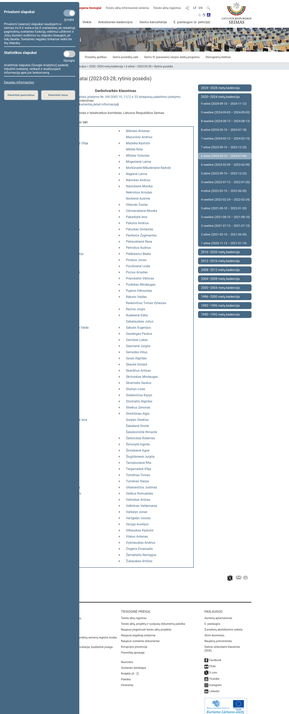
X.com (213, 668)
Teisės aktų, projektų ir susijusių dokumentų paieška (153, 619)
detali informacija (105, 104)
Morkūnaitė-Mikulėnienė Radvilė (148, 168)
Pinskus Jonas (136, 260)
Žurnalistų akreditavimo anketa (223, 625)
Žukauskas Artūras (139, 561)
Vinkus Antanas (137, 536)
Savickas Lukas (136, 340)
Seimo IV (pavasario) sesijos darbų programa (172, 57)
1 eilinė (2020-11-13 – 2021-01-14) (224, 243)
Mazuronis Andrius (139, 137)
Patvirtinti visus (58, 95)
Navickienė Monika (139, 186)
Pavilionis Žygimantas (141, 235)
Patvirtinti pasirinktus (21, 95)
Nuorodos (127, 658)
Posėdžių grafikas (96, 57)
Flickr (212, 662)
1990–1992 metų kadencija (220, 314)
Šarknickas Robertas (140, 438)
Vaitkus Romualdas (139, 493)
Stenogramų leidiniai (218, 57)
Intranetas (127, 681)
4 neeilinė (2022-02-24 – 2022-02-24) (225, 199)
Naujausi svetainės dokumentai (140, 637)
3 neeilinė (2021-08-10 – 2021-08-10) (225, 217)
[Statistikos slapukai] (69, 54)
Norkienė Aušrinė (138, 198)
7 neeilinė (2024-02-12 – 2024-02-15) (225, 138)
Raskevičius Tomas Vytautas (146, 303)
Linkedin (214, 687)
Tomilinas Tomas (138, 475)
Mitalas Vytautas (137, 155)
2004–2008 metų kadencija (220, 279)
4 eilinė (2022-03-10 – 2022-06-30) (224, 191)
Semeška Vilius (136, 352)
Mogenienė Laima (138, 162)
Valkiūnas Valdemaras (141, 506)
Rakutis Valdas (136, 297)
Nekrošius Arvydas (139, 192)
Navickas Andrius (138, 180)
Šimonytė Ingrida (138, 444)
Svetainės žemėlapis (133, 663)
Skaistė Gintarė (136, 364)
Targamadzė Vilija (138, 469)
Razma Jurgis (135, 309)
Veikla (86, 22)
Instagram (215, 681)
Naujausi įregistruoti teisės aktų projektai (146, 625)
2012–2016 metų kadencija (220, 261)
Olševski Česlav (137, 205)
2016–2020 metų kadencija (220, 252)
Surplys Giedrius (137, 420)
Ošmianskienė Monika (141, 211)
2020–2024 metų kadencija (106, 66)
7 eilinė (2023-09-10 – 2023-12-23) (224, 147)
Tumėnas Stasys (137, 481)
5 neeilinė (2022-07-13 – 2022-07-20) (225, 182)
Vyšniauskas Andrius (140, 543)
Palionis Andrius (137, 223)
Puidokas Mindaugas (140, 284)
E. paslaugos (212, 619)
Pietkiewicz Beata (138, 254)
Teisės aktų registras (167, 8)
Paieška (126, 675)
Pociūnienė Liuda (138, 266)
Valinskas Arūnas (138, 500)
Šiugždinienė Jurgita (140, 456)
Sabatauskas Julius (139, 321)
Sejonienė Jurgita (138, 346)
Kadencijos (79, 66)
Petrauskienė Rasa (139, 241)
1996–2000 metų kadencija (220, 297)
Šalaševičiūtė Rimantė (141, 432)
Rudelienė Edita (137, 315)
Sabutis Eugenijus (138, 327)
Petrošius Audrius (138, 248)
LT (194, 8)
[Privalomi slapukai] (69, 13)
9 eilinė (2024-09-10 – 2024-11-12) (224, 103)
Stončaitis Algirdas (139, 401)
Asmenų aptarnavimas (218, 614)
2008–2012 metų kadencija (220, 270)
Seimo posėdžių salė (125, 57)
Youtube (214, 674)
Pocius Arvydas (137, 272)
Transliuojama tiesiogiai (82, 8)
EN (201, 8)
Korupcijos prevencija (134, 642)
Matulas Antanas (138, 131)
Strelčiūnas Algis (137, 413)
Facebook (215, 656)
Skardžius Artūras (138, 370)
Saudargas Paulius (139, 334)
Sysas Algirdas (136, 358)
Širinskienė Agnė (137, 450)
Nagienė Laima (136, 174)
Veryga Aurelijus (137, 524)
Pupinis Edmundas (139, 291)
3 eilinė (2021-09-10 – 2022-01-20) (224, 208)
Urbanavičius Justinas (141, 487)
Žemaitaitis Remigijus (141, 555)
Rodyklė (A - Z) (130, 669)
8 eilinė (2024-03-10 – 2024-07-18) (224, 130)
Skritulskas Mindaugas (142, 377)
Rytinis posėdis (163, 66)
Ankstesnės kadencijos (115, 22)
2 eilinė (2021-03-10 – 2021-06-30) (224, 234)
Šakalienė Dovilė (137, 426)
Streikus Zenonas (138, 407)
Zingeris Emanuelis (139, 549)
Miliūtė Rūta (134, 149)
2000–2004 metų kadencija (220, 288)
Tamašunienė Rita (138, 463)
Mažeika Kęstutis (138, 143)
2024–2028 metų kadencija (220, 88)
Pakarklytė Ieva (136, 217)
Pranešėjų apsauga (132, 648)
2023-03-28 (144, 66)
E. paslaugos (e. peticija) (191, 22)
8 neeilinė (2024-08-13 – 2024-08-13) (225, 121)
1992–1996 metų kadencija (220, 305)
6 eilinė (130, 66)
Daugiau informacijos (19, 82)
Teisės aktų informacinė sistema (127, 8)
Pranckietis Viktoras (140, 278)
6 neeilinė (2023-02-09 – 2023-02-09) (225, 165)
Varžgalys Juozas (138, 518)
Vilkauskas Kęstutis (139, 530)
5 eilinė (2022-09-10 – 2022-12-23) (224, 173)
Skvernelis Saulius (138, 383)
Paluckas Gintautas (139, 229)
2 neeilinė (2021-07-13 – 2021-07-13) (225, 226)
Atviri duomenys (214, 631)
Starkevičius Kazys (139, 395)
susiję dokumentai (79, 104)
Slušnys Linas (135, 389)
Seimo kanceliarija (153, 22)
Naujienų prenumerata (218, 637)
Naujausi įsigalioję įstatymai (138, 631)
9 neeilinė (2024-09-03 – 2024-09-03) (225, 112)
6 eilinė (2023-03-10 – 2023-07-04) (224, 156)
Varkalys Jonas (136, 512)
